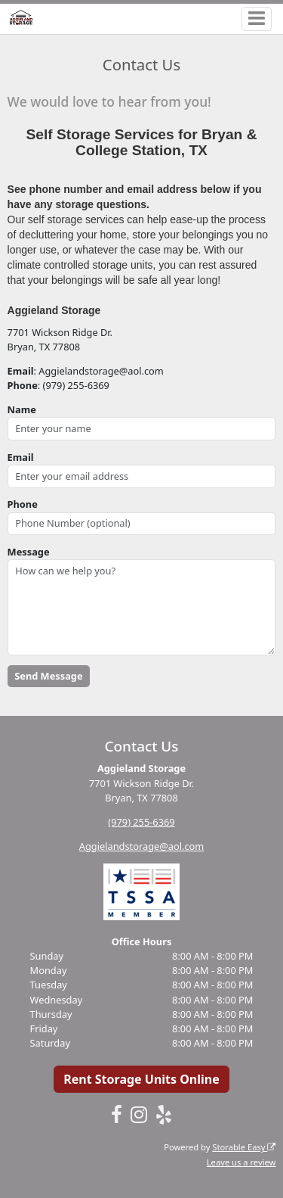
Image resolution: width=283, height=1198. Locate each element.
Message (29, 552)
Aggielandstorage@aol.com (142, 846)
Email (21, 457)
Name (22, 409)
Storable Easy (243, 1147)
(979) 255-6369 (141, 822)
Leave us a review (241, 1162)
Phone (23, 504)
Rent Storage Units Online (141, 1079)
